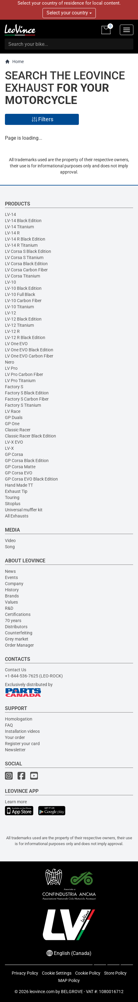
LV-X (9, 448)
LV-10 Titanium (19, 306)
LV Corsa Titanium (22, 275)
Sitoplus (12, 503)
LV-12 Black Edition (23, 319)
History (12, 589)
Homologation (18, 719)
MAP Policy (69, 980)
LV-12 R (12, 331)
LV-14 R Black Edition (25, 239)
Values (11, 602)
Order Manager (19, 645)
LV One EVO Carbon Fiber (29, 355)
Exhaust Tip (16, 491)
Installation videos (22, 731)
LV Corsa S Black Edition (28, 251)
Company (14, 583)
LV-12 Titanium (19, 325)
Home (14, 61)
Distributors (16, 626)
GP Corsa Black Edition (27, 460)
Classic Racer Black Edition (30, 435)
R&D (9, 608)
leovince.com (42, 991)
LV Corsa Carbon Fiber (26, 269)
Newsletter (15, 749)
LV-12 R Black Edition (25, 337)
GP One (12, 423)
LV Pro (11, 368)
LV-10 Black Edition (23, 288)
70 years (13, 620)
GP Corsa (14, 454)
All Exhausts (16, 515)
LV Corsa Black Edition (26, 263)
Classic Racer (17, 429)
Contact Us (15, 669)
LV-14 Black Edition (23, 220)
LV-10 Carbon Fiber (23, 300)
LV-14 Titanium (19, 226)
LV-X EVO (14, 442)
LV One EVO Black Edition (29, 349)
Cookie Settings (56, 973)
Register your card (22, 743)
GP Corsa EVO (18, 472)
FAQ (9, 725)
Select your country (69, 13)
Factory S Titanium (23, 405)
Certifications (17, 614)
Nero (9, 362)
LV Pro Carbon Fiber (24, 374)
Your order (15, 737)
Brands (12, 595)
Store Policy (115, 973)
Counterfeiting (18, 632)
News (10, 571)
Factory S (14, 386)
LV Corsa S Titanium (24, 257)
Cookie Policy (87, 973)
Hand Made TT (19, 485)
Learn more (16, 801)
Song (10, 546)
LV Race (12, 411)
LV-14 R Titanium (21, 245)
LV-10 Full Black (20, 294)
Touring (12, 497)
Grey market (16, 639)
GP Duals (13, 417)
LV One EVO (16, 343)
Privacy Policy (25, 973)
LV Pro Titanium (20, 380)
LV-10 (10, 282)
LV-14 (10, 214)
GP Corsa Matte (20, 466)
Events (11, 577)
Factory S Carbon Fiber (27, 399)
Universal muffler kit (24, 509)
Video (10, 540)
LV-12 (10, 312)
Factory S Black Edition (27, 392)
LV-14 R (12, 232)
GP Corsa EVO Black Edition (31, 479)
